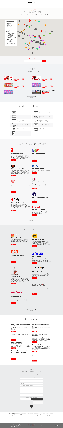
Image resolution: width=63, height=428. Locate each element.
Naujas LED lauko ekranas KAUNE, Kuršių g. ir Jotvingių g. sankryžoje (49, 91)
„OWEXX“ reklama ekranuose (24, 414)
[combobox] (31, 395)
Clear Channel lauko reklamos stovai (33, 414)
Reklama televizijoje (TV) (40, 415)
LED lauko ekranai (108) (10, 34)
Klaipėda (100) (9, 25)
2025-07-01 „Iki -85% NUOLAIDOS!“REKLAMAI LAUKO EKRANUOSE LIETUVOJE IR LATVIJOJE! (21, 77)
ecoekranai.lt (18, 414)
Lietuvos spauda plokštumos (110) (9, 42)
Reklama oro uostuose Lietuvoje (33, 415)
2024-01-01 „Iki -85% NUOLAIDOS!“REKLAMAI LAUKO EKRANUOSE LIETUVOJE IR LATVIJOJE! (21, 84)
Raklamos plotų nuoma (23, 413)
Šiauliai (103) (8, 26)
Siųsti (31, 408)
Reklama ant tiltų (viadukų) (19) (11, 38)
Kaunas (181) (8, 24)
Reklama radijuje (46, 415)
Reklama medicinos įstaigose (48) (9, 36)
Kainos (49, 415)
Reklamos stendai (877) (10, 33)
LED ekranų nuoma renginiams (49, 413)
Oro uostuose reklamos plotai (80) (10, 44)
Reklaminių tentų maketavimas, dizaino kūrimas (27, 416)
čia (17, 426)
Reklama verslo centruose (24, 415)
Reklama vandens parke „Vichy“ (48, 414)
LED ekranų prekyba (42, 413)
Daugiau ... (7, 31)
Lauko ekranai (33, 413)
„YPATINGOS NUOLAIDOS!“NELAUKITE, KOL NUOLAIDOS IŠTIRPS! (20, 90)
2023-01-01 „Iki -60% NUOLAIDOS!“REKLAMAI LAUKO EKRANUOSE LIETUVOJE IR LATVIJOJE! (49, 84)
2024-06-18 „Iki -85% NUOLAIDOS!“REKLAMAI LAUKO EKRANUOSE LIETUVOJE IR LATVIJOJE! (49, 77)
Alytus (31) (8, 30)
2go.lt (15, 414)
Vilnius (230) (8, 23)
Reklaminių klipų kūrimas (18, 416)
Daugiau (13, 160)
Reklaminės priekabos (41, 414)
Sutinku (57, 425)
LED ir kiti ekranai (28, 413)
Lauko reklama (12, 414)
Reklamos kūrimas (12, 416)
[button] (18, 24)
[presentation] (27, 402)
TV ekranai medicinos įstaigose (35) (10, 40)
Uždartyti (60, 425)
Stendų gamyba (37, 413)
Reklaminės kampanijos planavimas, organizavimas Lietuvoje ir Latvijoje (43, 416)
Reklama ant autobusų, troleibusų (16, 415)
